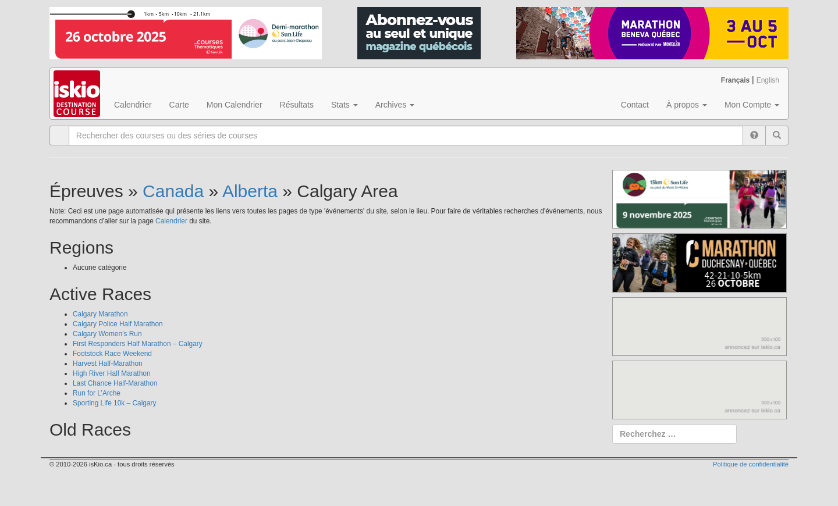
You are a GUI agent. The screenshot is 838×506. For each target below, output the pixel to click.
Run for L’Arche (96, 393)
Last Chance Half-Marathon (115, 383)
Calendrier (133, 104)
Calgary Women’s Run (107, 334)
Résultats (297, 104)
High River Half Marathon (112, 373)
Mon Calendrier (234, 104)
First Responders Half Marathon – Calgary (138, 344)
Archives (395, 104)
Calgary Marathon (100, 314)
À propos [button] (686, 104)
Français (735, 80)
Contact (635, 104)
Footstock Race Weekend (112, 354)
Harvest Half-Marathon (108, 363)
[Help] (754, 135)
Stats (344, 104)
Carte (179, 104)
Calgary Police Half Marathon (118, 324)
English (768, 80)
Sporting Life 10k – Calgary (114, 403)
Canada (173, 191)
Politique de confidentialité (751, 464)
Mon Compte (752, 104)
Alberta (250, 191)
